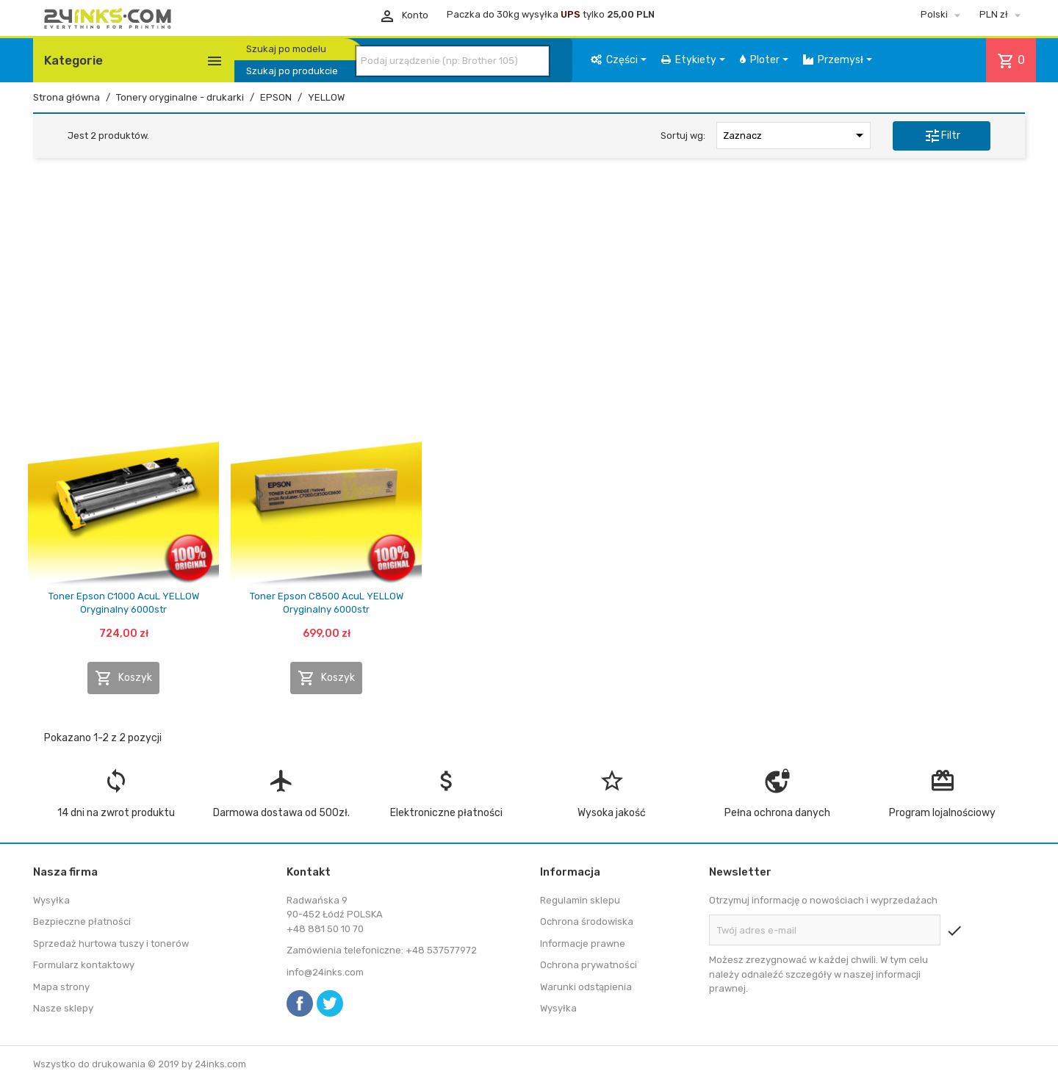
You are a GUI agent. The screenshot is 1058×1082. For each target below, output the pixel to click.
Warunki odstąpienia (586, 986)
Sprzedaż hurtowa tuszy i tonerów (111, 943)
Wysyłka (51, 900)
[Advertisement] (529, 281)
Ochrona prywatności (588, 964)
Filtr (942, 136)
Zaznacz (795, 135)
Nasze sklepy (63, 1008)
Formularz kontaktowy (83, 964)
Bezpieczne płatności (82, 921)
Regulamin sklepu (580, 900)
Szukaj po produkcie (292, 70)
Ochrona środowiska (586, 921)
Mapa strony (61, 986)
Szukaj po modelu (286, 48)
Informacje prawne (582, 943)
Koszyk (123, 678)
